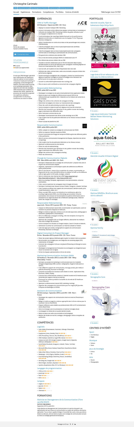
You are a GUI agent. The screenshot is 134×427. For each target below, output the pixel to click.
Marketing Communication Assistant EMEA (55, 255)
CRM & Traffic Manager (47, 22)
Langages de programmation (49, 368)
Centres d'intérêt (100, 327)
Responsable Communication (49, 125)
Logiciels (40, 326)
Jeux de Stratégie (96, 349)
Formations (44, 395)
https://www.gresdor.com (64, 178)
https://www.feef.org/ (71, 176)
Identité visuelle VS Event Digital (104, 156)
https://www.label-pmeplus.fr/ (47, 178)
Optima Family (96, 228)
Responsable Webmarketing (49, 88)
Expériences (44, 18)
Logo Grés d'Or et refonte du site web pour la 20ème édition (104, 75)
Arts (91, 357)
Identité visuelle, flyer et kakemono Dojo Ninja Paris (101, 23)
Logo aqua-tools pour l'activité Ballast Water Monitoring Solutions (103, 116)
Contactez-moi (23, 54)
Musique (93, 340)
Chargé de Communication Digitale (52, 158)
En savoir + (95, 71)
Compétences (45, 322)
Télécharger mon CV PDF (111, 12)
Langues (40, 381)
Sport (91, 332)
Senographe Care (97, 277)
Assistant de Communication (49, 290)
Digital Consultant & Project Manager (53, 233)
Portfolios (96, 18)
